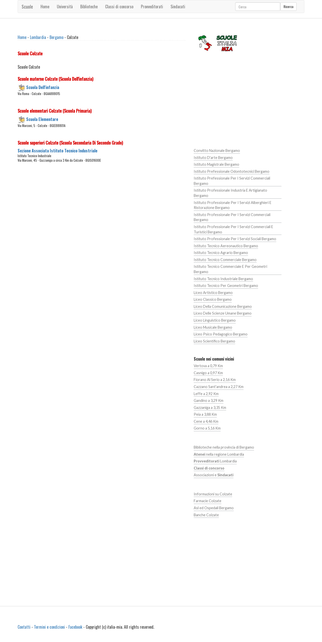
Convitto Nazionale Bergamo (217, 150)
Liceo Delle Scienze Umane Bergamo (223, 313)
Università (65, 7)
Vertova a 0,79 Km (208, 366)
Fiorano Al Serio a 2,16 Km (215, 379)
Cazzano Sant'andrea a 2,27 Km (219, 386)
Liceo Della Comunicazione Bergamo (223, 306)
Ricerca (288, 6)
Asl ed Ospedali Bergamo (214, 508)
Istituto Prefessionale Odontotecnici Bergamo (231, 171)
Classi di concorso (119, 7)
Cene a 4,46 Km (206, 421)
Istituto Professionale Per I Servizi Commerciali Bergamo (232, 217)
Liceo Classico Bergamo (213, 299)
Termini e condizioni (49, 627)
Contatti (24, 627)
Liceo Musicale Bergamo (213, 327)
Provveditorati (152, 7)
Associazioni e (213, 475)
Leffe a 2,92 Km (206, 394)
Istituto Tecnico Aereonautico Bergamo (226, 246)
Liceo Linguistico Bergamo (215, 320)
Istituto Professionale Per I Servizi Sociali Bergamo (235, 239)
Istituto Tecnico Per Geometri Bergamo (226, 285)
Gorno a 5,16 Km (207, 428)
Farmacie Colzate (207, 501)
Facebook (75, 627)
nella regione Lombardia (219, 454)
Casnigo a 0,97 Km (208, 373)
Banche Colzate (206, 515)
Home (45, 7)
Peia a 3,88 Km (205, 414)
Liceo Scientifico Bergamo (214, 341)
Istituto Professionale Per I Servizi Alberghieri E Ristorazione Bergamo (232, 205)
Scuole (27, 6)
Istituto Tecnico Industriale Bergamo (223, 279)
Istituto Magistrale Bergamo (216, 164)
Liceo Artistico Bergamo (213, 292)
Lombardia (38, 37)
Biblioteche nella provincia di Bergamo (224, 447)
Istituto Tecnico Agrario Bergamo (221, 252)
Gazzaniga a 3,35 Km (210, 407)
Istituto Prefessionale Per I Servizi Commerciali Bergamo (232, 181)
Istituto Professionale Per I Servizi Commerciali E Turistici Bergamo (233, 229)
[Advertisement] (102, 215)
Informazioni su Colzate (213, 494)
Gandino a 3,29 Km (208, 400)
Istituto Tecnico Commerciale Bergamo (225, 260)
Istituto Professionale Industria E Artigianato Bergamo (230, 193)
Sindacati (178, 7)
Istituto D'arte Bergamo (213, 157)
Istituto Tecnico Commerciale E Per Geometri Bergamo (230, 269)
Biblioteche (89, 7)
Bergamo (56, 37)
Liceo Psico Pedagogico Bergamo (221, 334)
